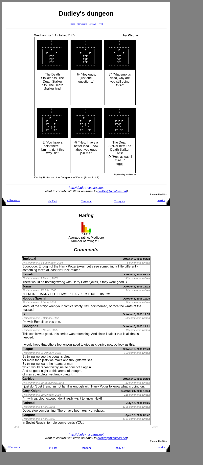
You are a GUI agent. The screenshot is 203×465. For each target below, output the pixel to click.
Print (101, 24)
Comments (82, 24)
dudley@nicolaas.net (112, 202)
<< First (52, 211)
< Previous (11, 211)
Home (72, 24)
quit (120, 174)
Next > (163, 211)
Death (55, 79)
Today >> (119, 211)
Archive (93, 24)
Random (86, 211)
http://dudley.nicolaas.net (86, 198)
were (112, 292)
